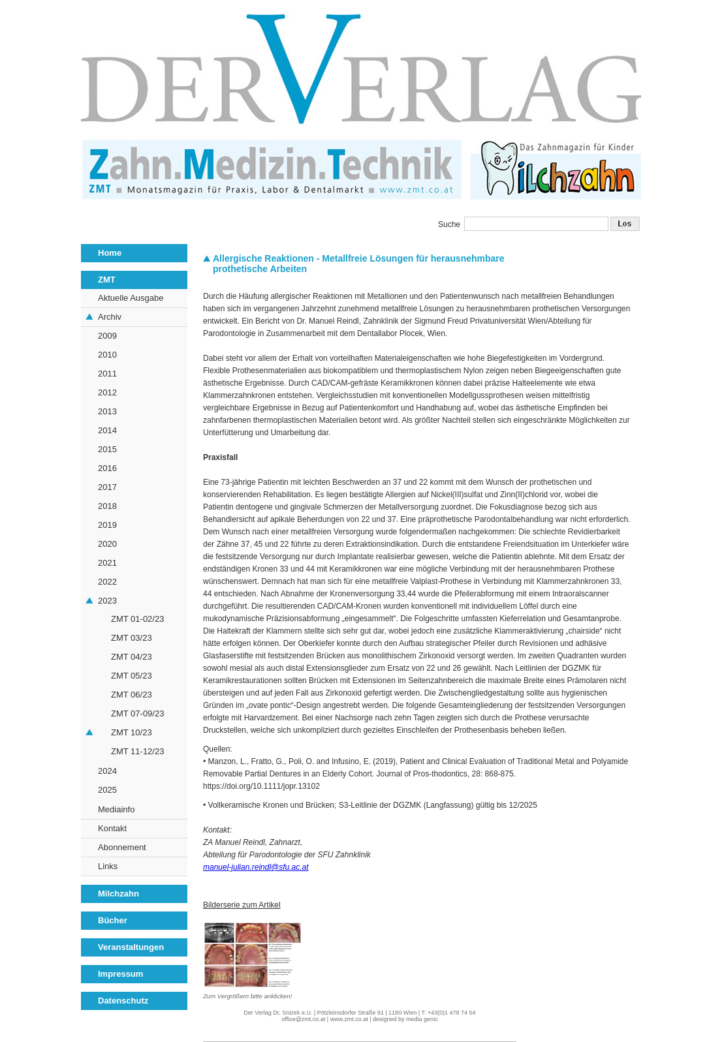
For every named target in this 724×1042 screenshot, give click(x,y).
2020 (107, 544)
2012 (107, 392)
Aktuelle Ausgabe (130, 298)
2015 (107, 449)
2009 (107, 336)
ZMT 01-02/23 (137, 619)
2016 (107, 468)
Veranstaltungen (131, 947)
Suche (449, 224)
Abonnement (122, 847)
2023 (107, 600)
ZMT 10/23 (131, 732)
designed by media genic (405, 1019)
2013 (107, 411)
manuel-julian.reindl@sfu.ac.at (256, 867)
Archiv (109, 317)
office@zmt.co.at (303, 1019)
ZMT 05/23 (131, 676)
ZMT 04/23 (131, 657)
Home (109, 253)
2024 (107, 771)
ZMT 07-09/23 (137, 713)
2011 (107, 373)
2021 (107, 563)
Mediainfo (116, 809)
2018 (107, 506)
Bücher (112, 920)
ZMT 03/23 (131, 638)
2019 (107, 525)
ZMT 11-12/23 (137, 751)
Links (108, 866)
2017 (107, 487)
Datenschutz (123, 1000)
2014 (107, 430)
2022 (107, 582)
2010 (107, 355)
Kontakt (112, 828)
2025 (107, 790)
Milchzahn (118, 893)
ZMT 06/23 (131, 694)
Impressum (120, 974)
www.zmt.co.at (349, 1019)
